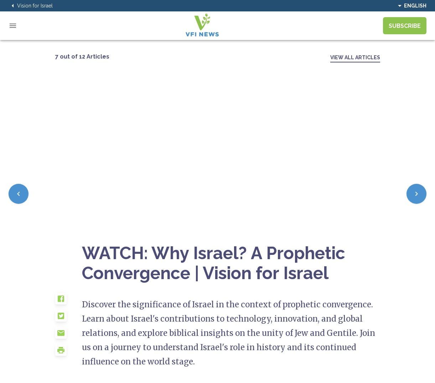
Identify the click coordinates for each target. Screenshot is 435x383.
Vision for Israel (31, 5)
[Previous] (19, 194)
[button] (68, 301)
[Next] (416, 194)
